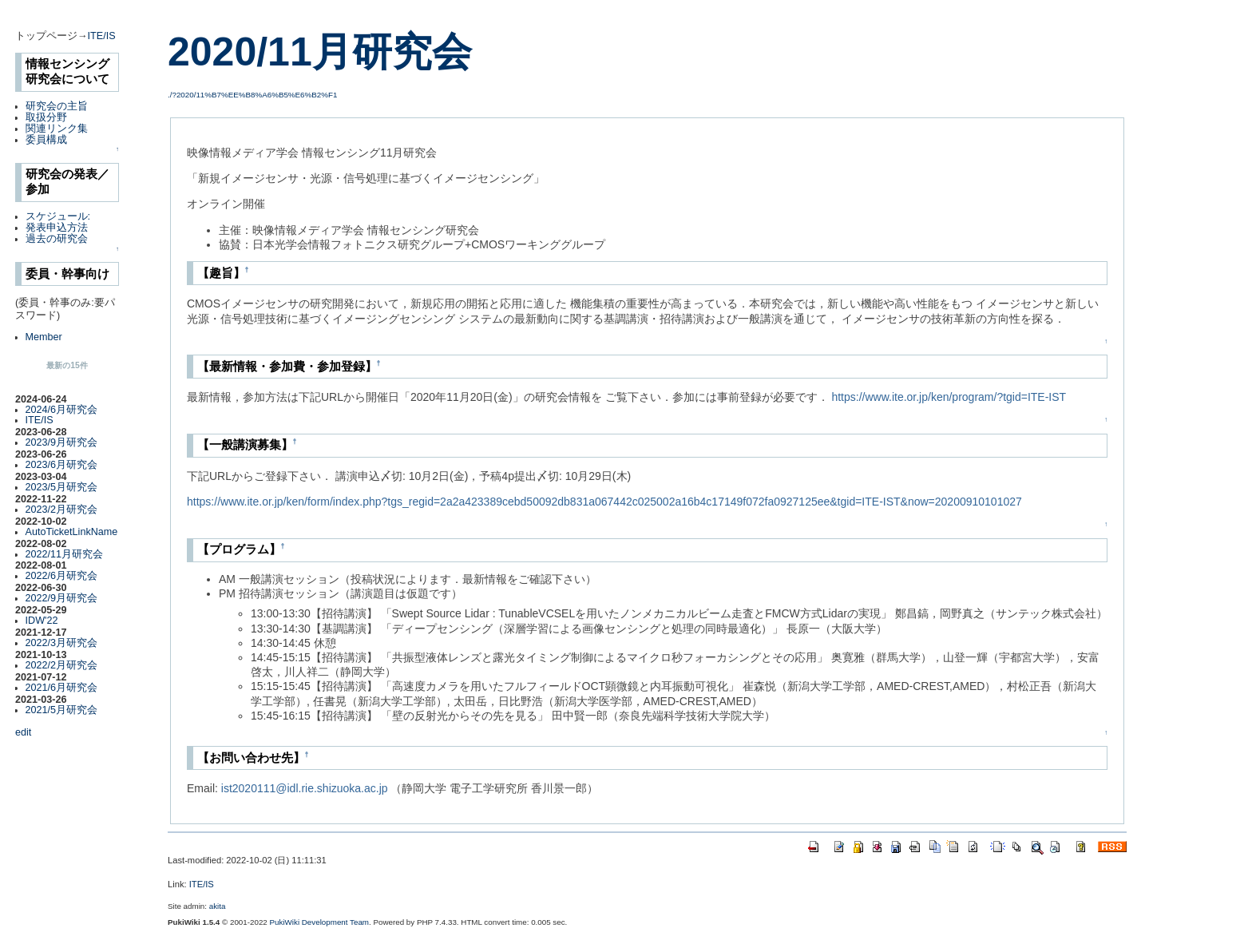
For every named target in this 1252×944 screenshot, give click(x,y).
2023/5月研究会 (62, 487)
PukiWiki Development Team (320, 922)
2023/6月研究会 (62, 464)
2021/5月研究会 (62, 710)
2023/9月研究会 (62, 442)
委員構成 (46, 139)
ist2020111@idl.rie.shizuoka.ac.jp (304, 788)
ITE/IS (102, 36)
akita (217, 906)
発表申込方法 (57, 227)
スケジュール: (58, 216)
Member (44, 337)
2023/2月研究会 (62, 509)
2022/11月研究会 (65, 554)
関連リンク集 (57, 128)
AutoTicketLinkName (72, 531)
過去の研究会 (57, 238)
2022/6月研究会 (62, 575)
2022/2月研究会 (62, 665)
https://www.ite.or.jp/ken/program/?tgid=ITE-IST (948, 397)
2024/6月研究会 (62, 409)
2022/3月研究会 (62, 643)
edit (23, 732)
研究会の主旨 (57, 106)
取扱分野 (46, 117)
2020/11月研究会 (320, 52)
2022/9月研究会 (62, 598)
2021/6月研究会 (62, 687)
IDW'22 (42, 620)
